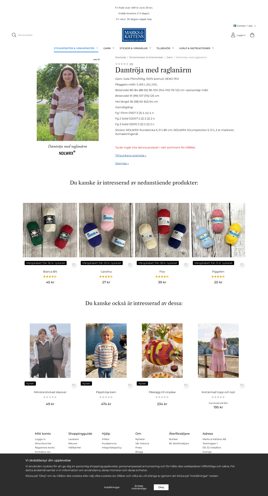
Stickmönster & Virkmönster (76, 48)
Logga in (40, 439)
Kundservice (109, 443)
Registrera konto (45, 447)
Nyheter (140, 439)
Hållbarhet (74, 447)
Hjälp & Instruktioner (196, 48)
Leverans (73, 439)
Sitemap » (122, 163)
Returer (72, 443)
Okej (161, 487)
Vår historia (142, 443)
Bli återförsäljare (179, 443)
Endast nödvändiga (138, 487)
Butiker (173, 439)
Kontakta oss (42, 451)
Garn (109, 48)
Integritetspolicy (112, 447)
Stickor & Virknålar (135, 48)
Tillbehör (165, 48)
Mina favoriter (43, 443)
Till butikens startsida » (130, 155)
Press (138, 447)
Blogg (139, 451)
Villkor (106, 439)
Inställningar (112, 487)
